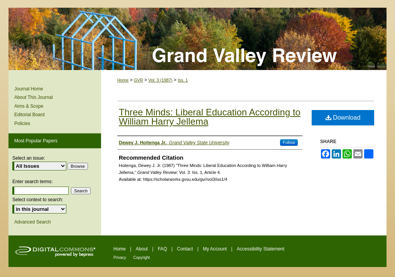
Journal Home (28, 89)
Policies (22, 123)
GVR (138, 80)
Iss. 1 (183, 80)
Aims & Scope (28, 106)
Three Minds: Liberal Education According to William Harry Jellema (209, 117)
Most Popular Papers (35, 141)
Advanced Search (32, 222)
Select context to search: (37, 199)
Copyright (141, 257)
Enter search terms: (32, 181)
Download (343, 117)
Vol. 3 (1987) (160, 80)
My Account (215, 249)
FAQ (163, 249)
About (142, 249)
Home (122, 80)
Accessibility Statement (260, 249)
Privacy (120, 257)
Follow (289, 142)
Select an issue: (28, 158)
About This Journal (33, 97)
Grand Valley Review (197, 39)
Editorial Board (29, 114)
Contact (185, 249)
